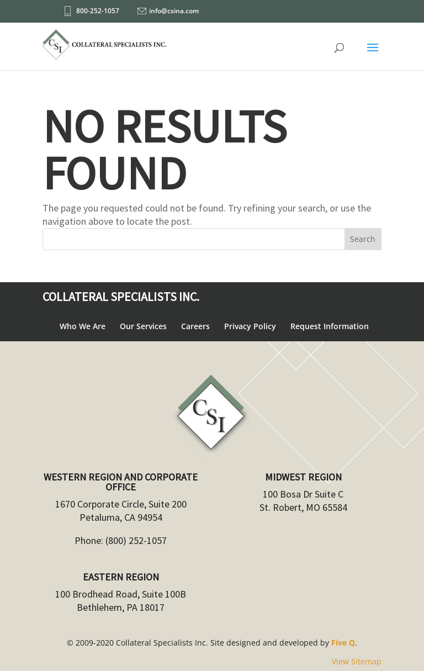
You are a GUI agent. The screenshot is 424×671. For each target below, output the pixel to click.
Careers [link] (195, 326)
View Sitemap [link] (356, 661)
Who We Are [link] (82, 326)
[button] (372, 54)
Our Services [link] (143, 326)
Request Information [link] (329, 326)
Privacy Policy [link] (250, 326)
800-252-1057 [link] (97, 10)
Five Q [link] (343, 642)
